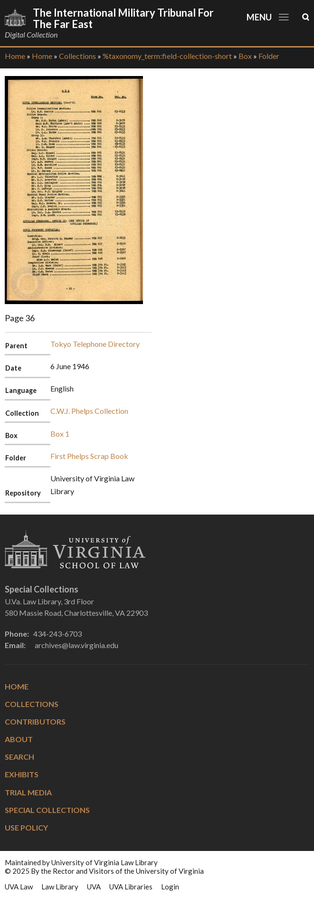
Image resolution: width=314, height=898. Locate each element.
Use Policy (26, 827)
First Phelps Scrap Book (89, 455)
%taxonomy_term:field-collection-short (167, 55)
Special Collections (47, 809)
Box (245, 55)
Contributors (35, 721)
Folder (268, 55)
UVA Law (19, 886)
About (19, 739)
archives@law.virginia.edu (76, 645)
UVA (94, 886)
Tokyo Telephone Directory (95, 343)
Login (170, 886)
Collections (77, 55)
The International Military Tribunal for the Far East (123, 18)
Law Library (59, 886)
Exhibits (21, 774)
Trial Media (28, 792)
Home (15, 55)
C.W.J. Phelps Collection (89, 410)
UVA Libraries (130, 886)
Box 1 (59, 433)
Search (19, 756)
